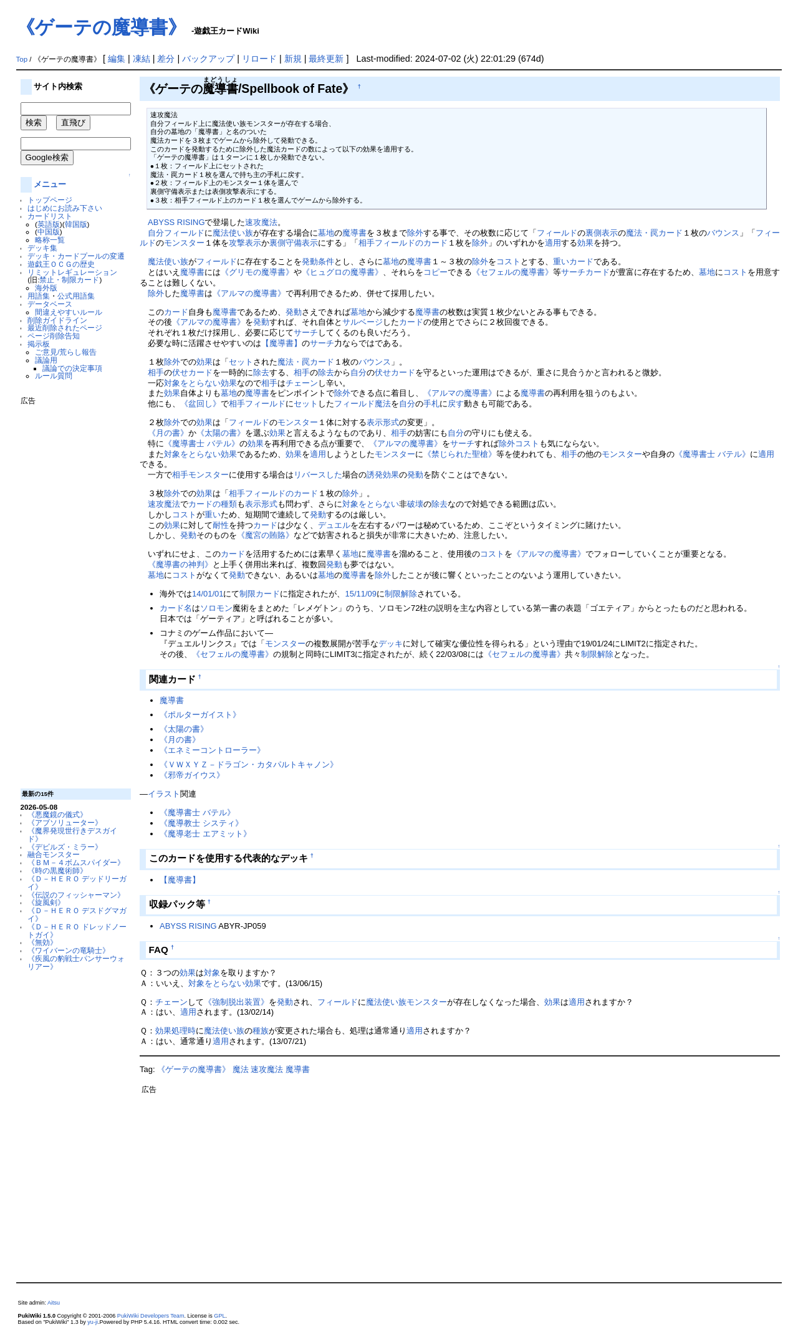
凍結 (141, 59)
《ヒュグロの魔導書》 (342, 272)
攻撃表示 (245, 242)
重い (561, 261)
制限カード (259, 593)
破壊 (415, 504)
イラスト (164, 793)
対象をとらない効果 (200, 383)
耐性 (221, 525)
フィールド (184, 232)
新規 (293, 59)
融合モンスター (53, 854)
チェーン (302, 383)
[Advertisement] (70, 592)
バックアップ (208, 59)
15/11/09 (360, 593)
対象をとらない (370, 504)
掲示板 (38, 344)
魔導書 (354, 232)
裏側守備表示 (293, 242)
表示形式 (383, 422)
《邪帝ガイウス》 (192, 775)
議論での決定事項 (72, 368)
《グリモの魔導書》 (257, 272)
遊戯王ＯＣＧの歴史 (61, 264)
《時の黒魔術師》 (57, 870)
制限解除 (401, 593)
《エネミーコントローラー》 (212, 750)
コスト (508, 261)
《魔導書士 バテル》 (201, 443)
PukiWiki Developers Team (151, 1316)
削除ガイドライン (57, 320)
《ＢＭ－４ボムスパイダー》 (76, 862)
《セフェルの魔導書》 (512, 272)
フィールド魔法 (362, 403)
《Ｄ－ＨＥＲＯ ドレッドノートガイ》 (77, 930)
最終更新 (326, 59)
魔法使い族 (233, 232)
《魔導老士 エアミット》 (205, 833)
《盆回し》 (200, 403)
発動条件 (318, 261)
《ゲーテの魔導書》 (101, 27)
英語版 (48, 224)
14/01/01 (207, 593)
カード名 (176, 608)
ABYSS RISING (176, 222)
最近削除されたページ (64, 327)
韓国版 (76, 224)
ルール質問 (53, 375)
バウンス (723, 232)
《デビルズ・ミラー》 (64, 847)
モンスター (184, 242)
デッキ (390, 643)
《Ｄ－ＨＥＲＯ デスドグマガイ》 (77, 914)
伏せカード (192, 372)
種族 (260, 1030)
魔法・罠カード (654, 232)
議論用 (46, 360)
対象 (212, 972)
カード (581, 261)
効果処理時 (175, 1030)
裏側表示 (601, 232)
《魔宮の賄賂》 (265, 535)
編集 (116, 59)
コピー (435, 272)
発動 (294, 312)
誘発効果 (383, 474)
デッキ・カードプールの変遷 (76, 256)
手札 (431, 403)
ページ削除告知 (53, 336)
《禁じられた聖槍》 (459, 454)
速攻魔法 (261, 222)
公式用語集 (76, 296)
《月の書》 (168, 433)
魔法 (241, 1069)
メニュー (50, 184)
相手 (366, 242)
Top (22, 59)
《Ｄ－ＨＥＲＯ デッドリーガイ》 (77, 882)
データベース (49, 304)
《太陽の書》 (220, 433)
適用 (553, 242)
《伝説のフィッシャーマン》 (76, 895)
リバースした (318, 474)
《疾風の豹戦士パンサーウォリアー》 (76, 962)
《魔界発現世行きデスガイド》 (72, 835)
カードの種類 (212, 504)
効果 (585, 242)
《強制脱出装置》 (236, 1002)
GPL (219, 1316)
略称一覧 (50, 240)
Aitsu (53, 1303)
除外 (415, 232)
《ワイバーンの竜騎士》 (68, 950)
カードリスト (49, 216)
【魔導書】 (281, 343)
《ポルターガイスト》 (200, 714)
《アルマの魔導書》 (249, 293)
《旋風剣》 (46, 902)
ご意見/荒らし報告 (66, 352)
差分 (166, 59)
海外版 (46, 288)
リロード (259, 59)
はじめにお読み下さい (64, 208)
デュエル (334, 525)
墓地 (326, 232)
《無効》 (42, 942)
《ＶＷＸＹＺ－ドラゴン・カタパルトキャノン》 (249, 764)
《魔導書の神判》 (180, 564)
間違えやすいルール (68, 312)
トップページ (49, 200)
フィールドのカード (411, 242)
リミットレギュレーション (72, 272)
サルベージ (362, 322)
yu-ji (92, 1322)
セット (241, 362)
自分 (156, 232)
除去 (261, 372)
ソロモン (216, 608)
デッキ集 (42, 248)
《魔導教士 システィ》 (201, 823)
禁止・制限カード (69, 280)
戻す (456, 403)
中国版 (48, 232)
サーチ (573, 272)
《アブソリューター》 (64, 822)
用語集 (38, 296)
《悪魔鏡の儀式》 (57, 814)
